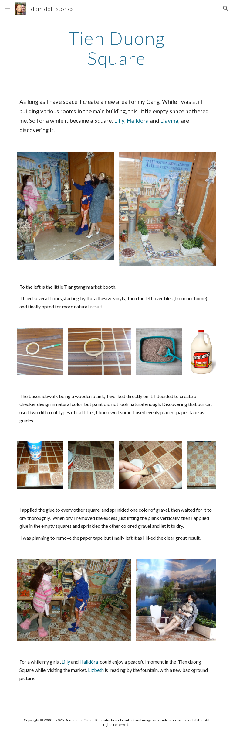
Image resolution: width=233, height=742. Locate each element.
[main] (116, 48)
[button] (7, 8)
